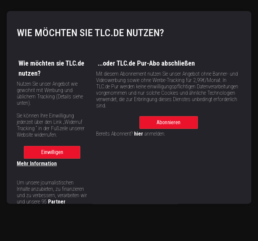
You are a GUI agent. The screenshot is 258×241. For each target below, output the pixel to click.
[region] (129, 97)
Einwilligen (52, 156)
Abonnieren (169, 126)
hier (138, 137)
